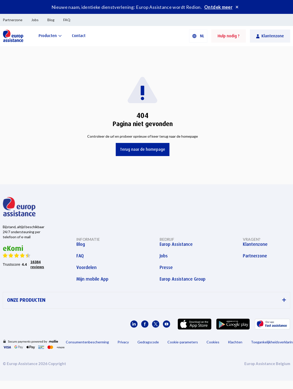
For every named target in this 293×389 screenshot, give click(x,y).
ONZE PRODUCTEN (146, 300)
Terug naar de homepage (142, 149)
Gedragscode (148, 342)
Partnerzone (12, 20)
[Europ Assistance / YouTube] (166, 324)
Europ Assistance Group (183, 279)
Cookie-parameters (182, 342)
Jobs (35, 20)
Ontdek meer (218, 7)
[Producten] (50, 35)
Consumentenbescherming (87, 342)
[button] (198, 36)
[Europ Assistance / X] (155, 324)
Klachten (235, 342)
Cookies (213, 342)
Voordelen (86, 267)
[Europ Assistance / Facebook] (145, 324)
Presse (166, 267)
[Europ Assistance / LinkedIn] (134, 324)
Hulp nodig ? (229, 36)
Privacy (123, 342)
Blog (50, 20)
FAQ (66, 20)
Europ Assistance (176, 244)
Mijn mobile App (92, 279)
